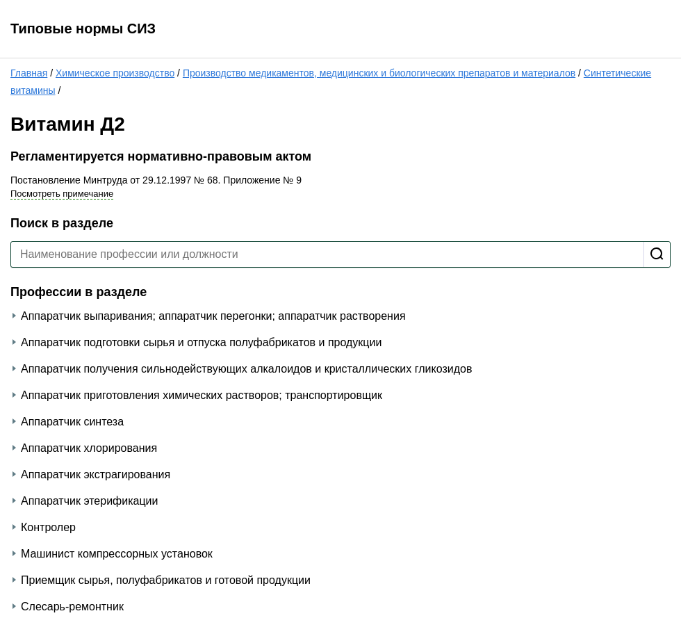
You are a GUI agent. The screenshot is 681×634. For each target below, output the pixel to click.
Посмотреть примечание (61, 193)
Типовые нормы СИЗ (83, 28)
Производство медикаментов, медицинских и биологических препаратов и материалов (379, 73)
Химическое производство (115, 73)
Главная (28, 73)
